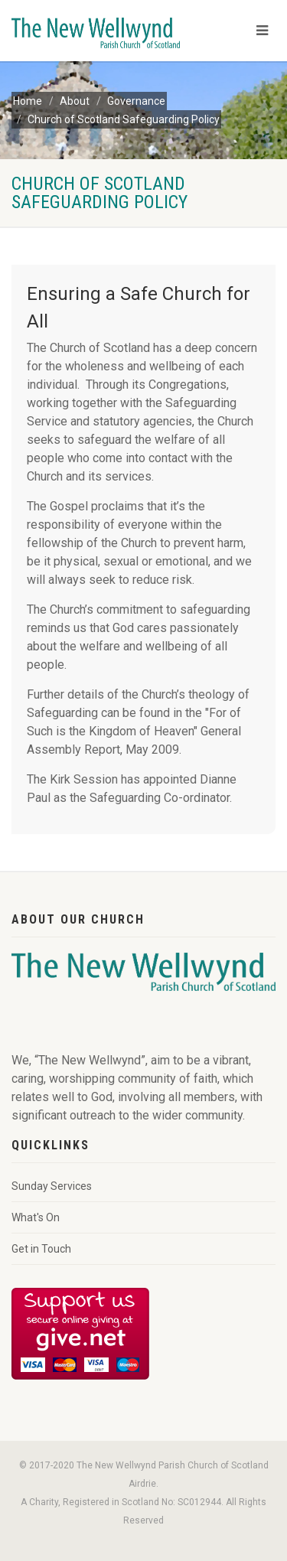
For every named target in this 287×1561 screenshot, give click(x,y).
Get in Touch (41, 1249)
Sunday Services (51, 1186)
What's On (35, 1217)
